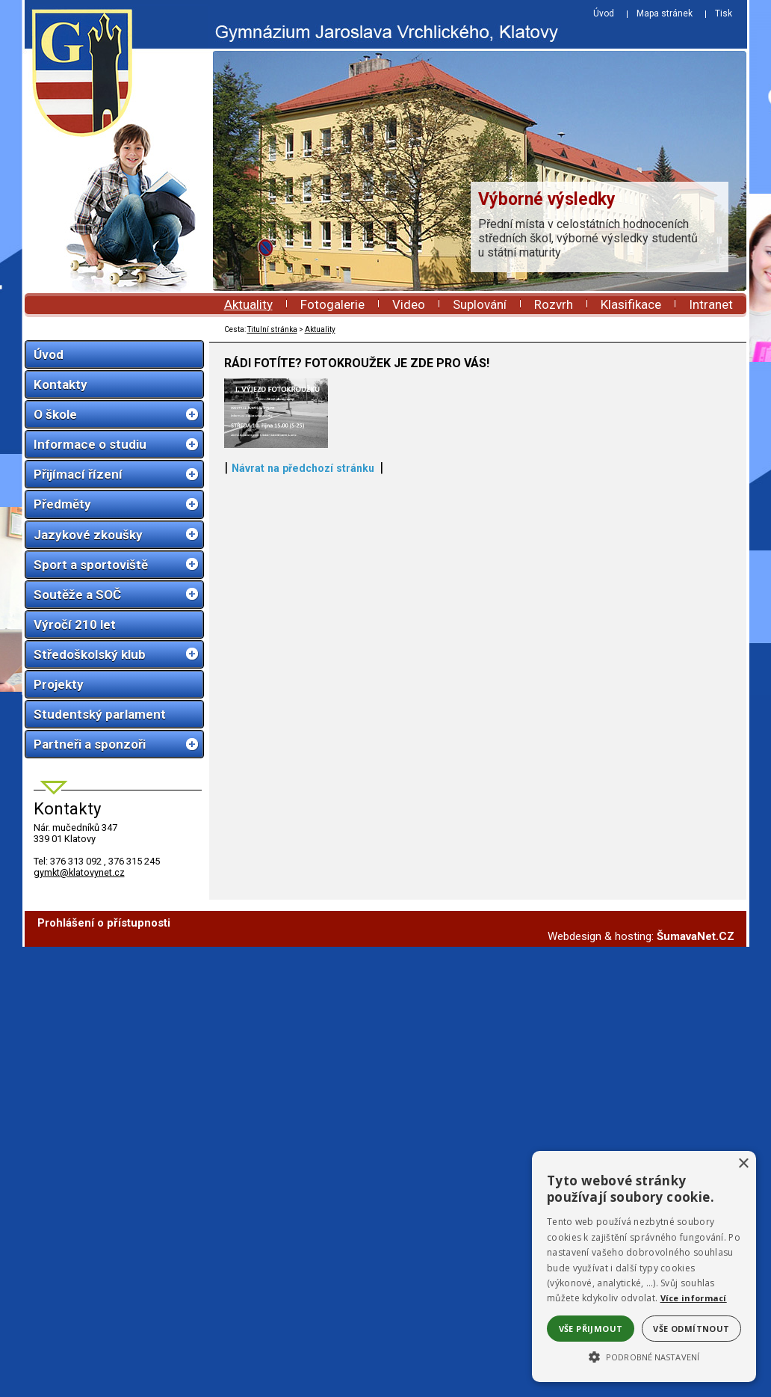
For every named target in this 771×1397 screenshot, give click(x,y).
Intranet (711, 304)
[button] (644, 1356)
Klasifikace (631, 304)
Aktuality (248, 304)
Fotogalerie (332, 304)
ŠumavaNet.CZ (695, 936)
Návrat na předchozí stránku (303, 737)
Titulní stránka (272, 329)
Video (408, 304)
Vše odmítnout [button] (691, 1328)
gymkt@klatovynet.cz (79, 872)
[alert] (644, 1266)
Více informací (693, 1298)
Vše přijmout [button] (591, 1328)
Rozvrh (553, 304)
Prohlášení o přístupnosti (103, 923)
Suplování (480, 304)
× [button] (743, 1164)
